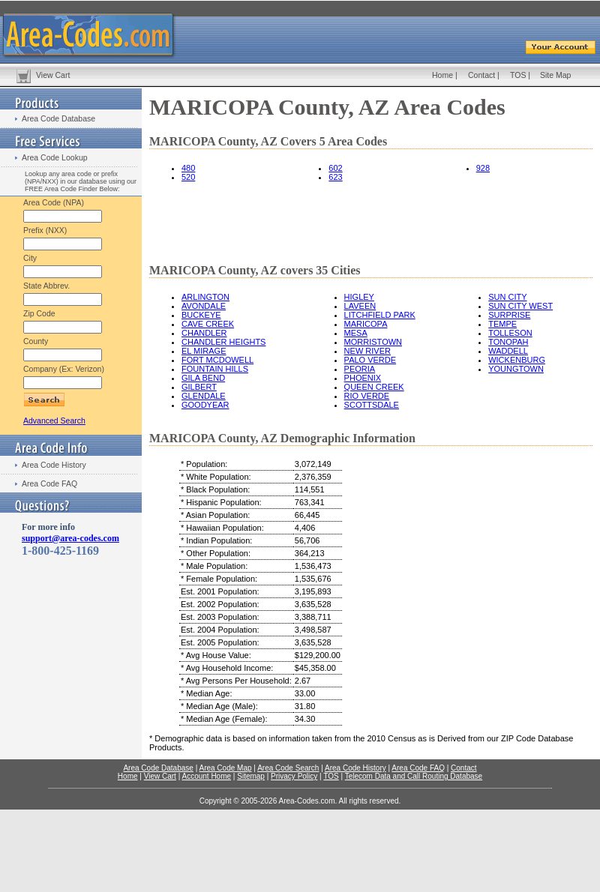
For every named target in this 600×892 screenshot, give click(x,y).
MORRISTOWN (373, 341)
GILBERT (199, 386)
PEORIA (360, 368)
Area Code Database (58, 118)
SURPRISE (509, 314)
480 (188, 167)
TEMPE (502, 323)
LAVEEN (360, 305)
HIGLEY (359, 296)
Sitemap (251, 776)
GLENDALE (204, 395)
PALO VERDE (370, 359)
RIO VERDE (367, 395)
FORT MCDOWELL (218, 359)
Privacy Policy (294, 776)
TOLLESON (510, 332)
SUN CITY (507, 296)
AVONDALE (204, 305)
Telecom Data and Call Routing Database (413, 776)
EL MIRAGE (204, 350)
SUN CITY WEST (520, 305)
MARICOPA (366, 323)
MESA (356, 332)
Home (442, 74)
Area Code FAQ (49, 483)
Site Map (555, 74)
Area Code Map (225, 768)
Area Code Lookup (55, 157)
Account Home (206, 776)
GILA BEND (203, 377)
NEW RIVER (367, 350)
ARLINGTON (206, 296)
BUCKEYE (201, 314)
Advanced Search (54, 420)
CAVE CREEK (208, 323)
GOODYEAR (206, 404)
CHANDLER (204, 332)
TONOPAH (508, 341)
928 (483, 167)
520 (188, 176)
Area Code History (54, 464)
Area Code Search (288, 768)
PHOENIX (363, 377)
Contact (481, 74)
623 (335, 176)
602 (335, 167)
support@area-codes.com (70, 538)
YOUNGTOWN (516, 368)
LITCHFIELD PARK (380, 314)
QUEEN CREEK (374, 386)
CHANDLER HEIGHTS (224, 341)
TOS (518, 74)
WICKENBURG (516, 359)
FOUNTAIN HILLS (215, 368)
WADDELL (508, 350)
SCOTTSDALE (371, 404)
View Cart (53, 74)
